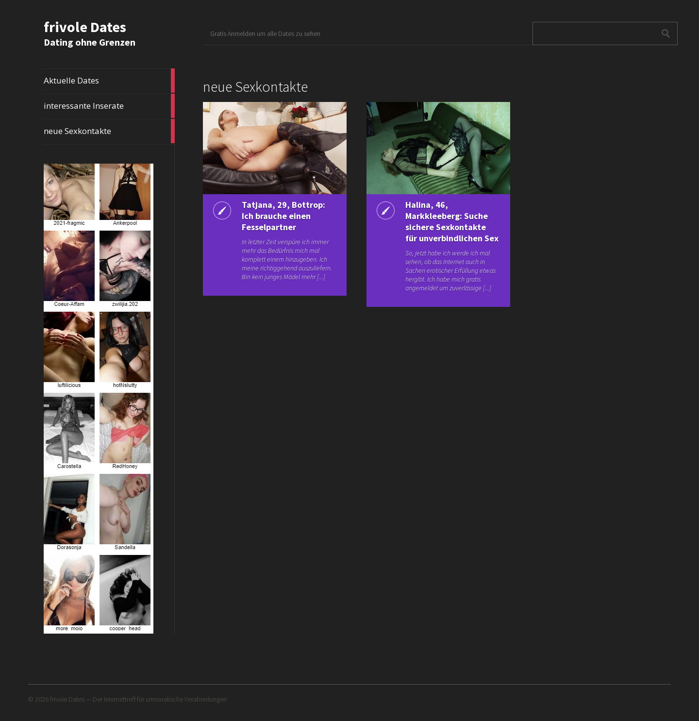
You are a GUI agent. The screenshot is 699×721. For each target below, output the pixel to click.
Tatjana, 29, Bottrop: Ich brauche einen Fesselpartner (283, 216)
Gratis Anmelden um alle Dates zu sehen (265, 33)
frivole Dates (85, 26)
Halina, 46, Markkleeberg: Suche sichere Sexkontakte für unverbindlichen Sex (452, 221)
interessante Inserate (109, 106)
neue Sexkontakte (109, 131)
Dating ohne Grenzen (89, 42)
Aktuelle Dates (109, 80)
